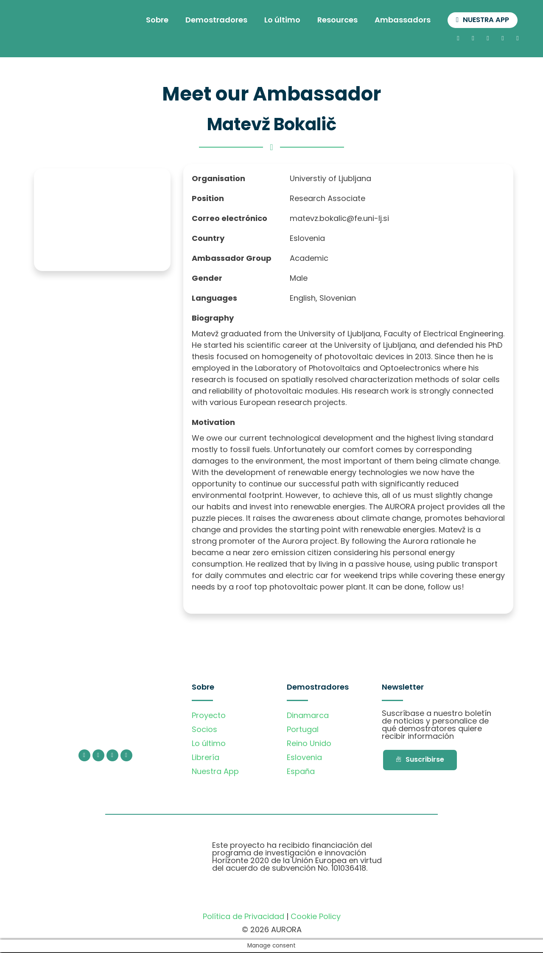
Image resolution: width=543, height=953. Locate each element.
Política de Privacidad (243, 916)
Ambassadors (397, 20)
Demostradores (211, 20)
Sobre (152, 20)
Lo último (277, 20)
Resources (332, 20)
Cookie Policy (316, 916)
